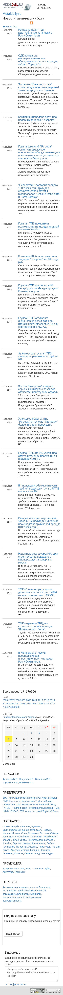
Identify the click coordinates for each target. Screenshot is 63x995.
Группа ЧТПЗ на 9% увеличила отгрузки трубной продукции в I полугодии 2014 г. (37, 456)
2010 (28, 700)
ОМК (5, 801)
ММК (11, 797)
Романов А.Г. (26, 782)
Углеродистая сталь (13, 868)
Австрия (15, 850)
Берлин (26, 826)
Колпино (34, 850)
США (38, 830)
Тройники (19, 872)
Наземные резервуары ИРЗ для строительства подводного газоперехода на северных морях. (38, 558)
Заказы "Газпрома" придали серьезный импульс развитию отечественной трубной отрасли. (38, 389)
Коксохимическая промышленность (22, 894)
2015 (5, 703)
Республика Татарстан (15, 846)
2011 (34, 700)
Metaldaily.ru (12, 13)
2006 (5, 700)
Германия (8, 853)
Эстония (44, 833)
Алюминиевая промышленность (20, 887)
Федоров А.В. (26, 779)
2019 (28, 703)
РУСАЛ (14, 811)
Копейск (7, 843)
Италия (25, 850)
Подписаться (13, 933)
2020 (34, 703)
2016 (11, 703)
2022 (46, 703)
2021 (40, 703)
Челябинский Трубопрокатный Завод (33, 807)
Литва (23, 840)
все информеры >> (16, 984)
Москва (16, 833)
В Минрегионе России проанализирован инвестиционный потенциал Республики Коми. (35, 657)
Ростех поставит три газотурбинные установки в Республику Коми (35, 32)
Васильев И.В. (43, 779)
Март (24, 717)
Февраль (16, 717)
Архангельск (38, 843)
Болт (28, 868)
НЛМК (6, 811)
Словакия (33, 833)
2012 (40, 700)
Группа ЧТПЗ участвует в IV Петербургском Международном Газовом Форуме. (38, 288)
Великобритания (12, 830)
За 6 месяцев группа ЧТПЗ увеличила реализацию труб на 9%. (38, 356)
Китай (16, 840)
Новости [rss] (10, 26)
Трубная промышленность (32, 890)
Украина (32, 846)
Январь (7, 717)
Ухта (32, 830)
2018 (22, 703)
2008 (16, 700)
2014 (52, 700)
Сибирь (54, 833)
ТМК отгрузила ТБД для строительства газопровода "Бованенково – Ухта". (35, 626)
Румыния (36, 826)
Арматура (8, 872)
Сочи (24, 833)
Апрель (32, 717)
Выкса (6, 850)
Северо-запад (32, 853)
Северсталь (9, 804)
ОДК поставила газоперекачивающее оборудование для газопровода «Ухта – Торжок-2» (37, 60)
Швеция (26, 843)
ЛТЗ (21, 811)
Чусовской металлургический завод (36, 804)
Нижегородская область (41, 840)
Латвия (56, 846)
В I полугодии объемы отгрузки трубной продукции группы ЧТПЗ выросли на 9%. (38, 488)
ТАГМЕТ (7, 807)
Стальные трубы (41, 868)
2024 (5, 707)
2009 (22, 700)
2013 (46, 700)
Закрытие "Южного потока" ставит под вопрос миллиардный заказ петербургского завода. (38, 87)
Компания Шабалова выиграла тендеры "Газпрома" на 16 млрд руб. (38, 259)
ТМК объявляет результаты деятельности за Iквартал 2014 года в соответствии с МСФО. (37, 592)
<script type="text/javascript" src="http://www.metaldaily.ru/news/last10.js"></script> (31, 974)
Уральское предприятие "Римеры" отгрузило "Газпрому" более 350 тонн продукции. (38, 421)
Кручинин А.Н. (10, 782)
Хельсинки (36, 836)
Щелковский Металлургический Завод (36, 797)
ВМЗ (5, 797)
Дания (25, 830)
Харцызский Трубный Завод (37, 801)
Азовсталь (14, 801)
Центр (12, 836)
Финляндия (47, 853)
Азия (5, 836)
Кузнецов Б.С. (10, 779)
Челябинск (23, 836)
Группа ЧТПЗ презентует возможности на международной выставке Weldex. (38, 226)
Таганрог (45, 850)
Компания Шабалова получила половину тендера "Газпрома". (37, 118)
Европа (17, 843)
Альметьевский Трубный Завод (42, 811)
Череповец (45, 846)
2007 (11, 700)
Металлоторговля (12, 897)
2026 (16, 707)
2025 (11, 707)
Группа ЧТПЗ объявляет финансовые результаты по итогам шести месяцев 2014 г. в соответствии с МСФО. (38, 322)
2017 (16, 703)
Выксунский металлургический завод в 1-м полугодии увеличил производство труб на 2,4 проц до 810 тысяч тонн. (39, 523)
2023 (52, 703)
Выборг (50, 843)
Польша (18, 853)
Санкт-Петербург (12, 826)
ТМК (56, 807)
